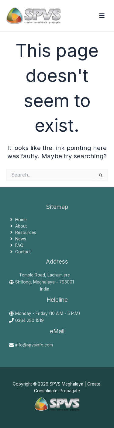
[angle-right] (18, 219)
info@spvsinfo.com (34, 344)
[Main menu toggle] (102, 15)
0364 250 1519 (29, 320)
